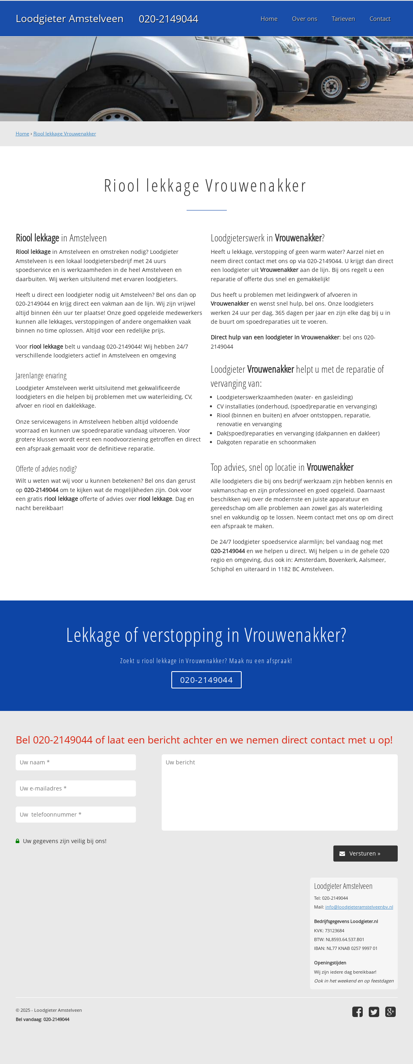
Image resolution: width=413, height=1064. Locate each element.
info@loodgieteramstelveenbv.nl (359, 907)
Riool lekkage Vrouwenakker (64, 133)
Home (22, 133)
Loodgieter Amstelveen (69, 18)
